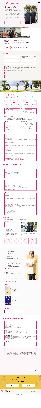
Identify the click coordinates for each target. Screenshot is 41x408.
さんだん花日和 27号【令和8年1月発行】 (25, 42)
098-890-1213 (20, 372)
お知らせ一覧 (6, 47)
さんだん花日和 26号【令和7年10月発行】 (25, 47)
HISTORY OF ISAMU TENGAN (14, 311)
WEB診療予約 (12, 22)
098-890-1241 (30, 391)
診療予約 (28, 385)
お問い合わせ (12, 385)
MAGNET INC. (24, 394)
